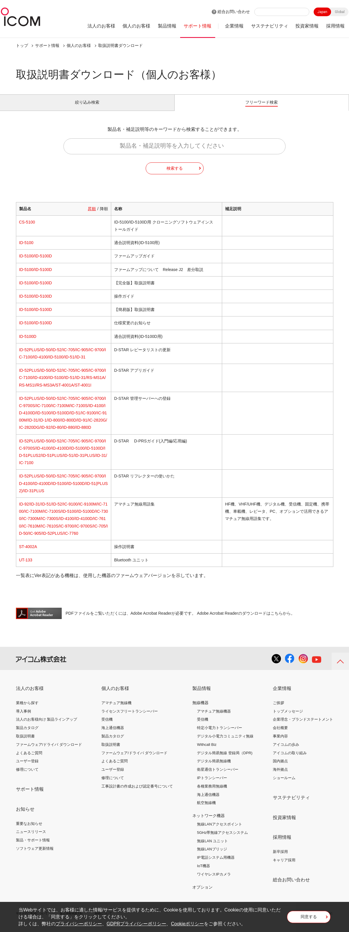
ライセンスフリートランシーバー (129, 717)
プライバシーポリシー (79, 923)
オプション (202, 893)
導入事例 (23, 717)
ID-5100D (27, 342)
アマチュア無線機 (116, 709)
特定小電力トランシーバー (219, 734)
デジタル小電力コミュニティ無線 (225, 743)
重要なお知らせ (29, 830)
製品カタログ (27, 734)
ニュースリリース (31, 838)
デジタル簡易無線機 (214, 768)
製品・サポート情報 (33, 847)
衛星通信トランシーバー (217, 776)
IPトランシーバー (212, 784)
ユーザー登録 (27, 768)
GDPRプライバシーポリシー (136, 923)
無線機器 (200, 709)
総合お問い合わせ (234, 11)
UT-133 (25, 566)
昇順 (92, 215)
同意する (309, 918)
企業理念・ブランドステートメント (303, 726)
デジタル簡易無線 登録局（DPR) (224, 759)
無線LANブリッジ (212, 856)
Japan (322, 12)
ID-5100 (26, 249)
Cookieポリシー (187, 923)
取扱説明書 (25, 743)
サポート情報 (197, 25)
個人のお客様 (136, 25)
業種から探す (27, 709)
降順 (104, 215)
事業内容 (280, 743)
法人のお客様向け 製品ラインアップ (46, 726)
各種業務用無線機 (212, 793)
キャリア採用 (284, 867)
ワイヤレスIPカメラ (214, 881)
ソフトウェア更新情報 (35, 855)
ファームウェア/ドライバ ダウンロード (49, 751)
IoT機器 (203, 872)
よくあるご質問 (29, 759)
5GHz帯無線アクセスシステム (222, 839)
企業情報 (234, 25)
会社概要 (280, 734)
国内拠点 (280, 768)
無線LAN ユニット (212, 847)
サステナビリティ (269, 25)
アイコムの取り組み (290, 759)
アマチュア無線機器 (214, 717)
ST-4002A (28, 553)
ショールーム (284, 784)
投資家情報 (307, 25)
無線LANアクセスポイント (219, 831)
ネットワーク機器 (208, 822)
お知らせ (25, 815)
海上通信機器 (112, 734)
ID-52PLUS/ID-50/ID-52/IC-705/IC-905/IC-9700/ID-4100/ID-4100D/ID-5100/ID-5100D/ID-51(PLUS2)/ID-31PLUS (63, 489)
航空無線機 (206, 809)
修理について (27, 776)
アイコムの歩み (286, 751)
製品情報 (167, 25)
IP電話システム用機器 (215, 864)
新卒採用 (280, 858)
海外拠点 (280, 776)
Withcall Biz (206, 751)
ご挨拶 (278, 709)
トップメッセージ (288, 717)
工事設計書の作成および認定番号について (137, 793)
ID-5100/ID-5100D (35, 262)
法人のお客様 (101, 25)
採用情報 (335, 25)
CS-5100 (27, 228)
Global (340, 12)
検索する (175, 174)
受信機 (107, 726)
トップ (22, 45)
